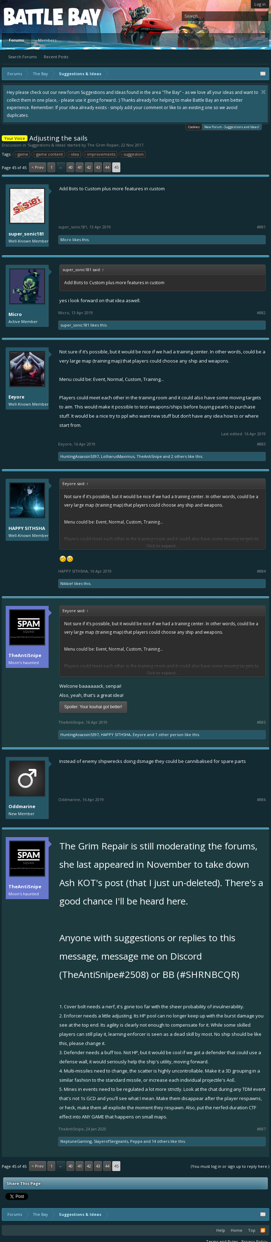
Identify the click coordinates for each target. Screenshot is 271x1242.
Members (47, 40)
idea (74, 154)
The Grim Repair (103, 145)
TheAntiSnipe (149, 456)
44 (107, 167)
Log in (260, 4)
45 (116, 167)
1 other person (169, 734)
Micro (65, 239)
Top (251, 1230)
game (22, 154)
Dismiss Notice (263, 92)
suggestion (132, 154)
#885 (261, 722)
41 (80, 167)
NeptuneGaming (76, 1141)
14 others (160, 1141)
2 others (179, 456)
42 (89, 167)
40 (70, 167)
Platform (29, 16)
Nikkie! (66, 583)
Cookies (194, 127)
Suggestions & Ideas (46, 145)
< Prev (37, 167)
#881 (261, 227)
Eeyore (16, 397)
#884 (261, 571)
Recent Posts (56, 56)
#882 (261, 312)
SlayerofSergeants (111, 1141)
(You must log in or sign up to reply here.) (230, 1166)
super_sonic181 (26, 234)
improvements (100, 154)
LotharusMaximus (117, 456)
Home (236, 1230)
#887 (261, 1129)
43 (98, 167)
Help (220, 1230)
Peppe (136, 1141)
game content (48, 154)
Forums (16, 40)
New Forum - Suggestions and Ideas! (231, 126)
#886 (261, 799)
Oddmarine (21, 806)
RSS (263, 1230)
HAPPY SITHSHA (26, 528)
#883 (261, 444)
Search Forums (22, 56)
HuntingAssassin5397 (79, 456)
